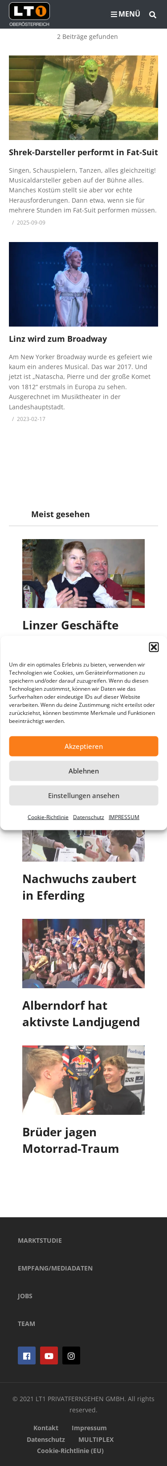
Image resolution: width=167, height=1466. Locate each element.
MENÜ (125, 14)
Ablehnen (84, 770)
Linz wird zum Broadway (58, 338)
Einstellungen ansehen (83, 795)
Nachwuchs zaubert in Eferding (79, 887)
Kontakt (45, 1428)
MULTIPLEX (96, 1439)
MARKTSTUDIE (40, 1240)
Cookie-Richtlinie (48, 816)
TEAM (26, 1323)
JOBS (25, 1296)
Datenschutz (88, 816)
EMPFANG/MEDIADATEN (55, 1268)
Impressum (89, 1428)
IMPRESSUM (124, 816)
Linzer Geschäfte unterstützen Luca (75, 633)
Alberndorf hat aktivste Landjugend (81, 1013)
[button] (153, 646)
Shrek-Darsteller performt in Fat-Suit (83, 152)
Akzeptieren (84, 746)
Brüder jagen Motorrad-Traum (70, 1140)
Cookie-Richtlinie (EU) (70, 1450)
